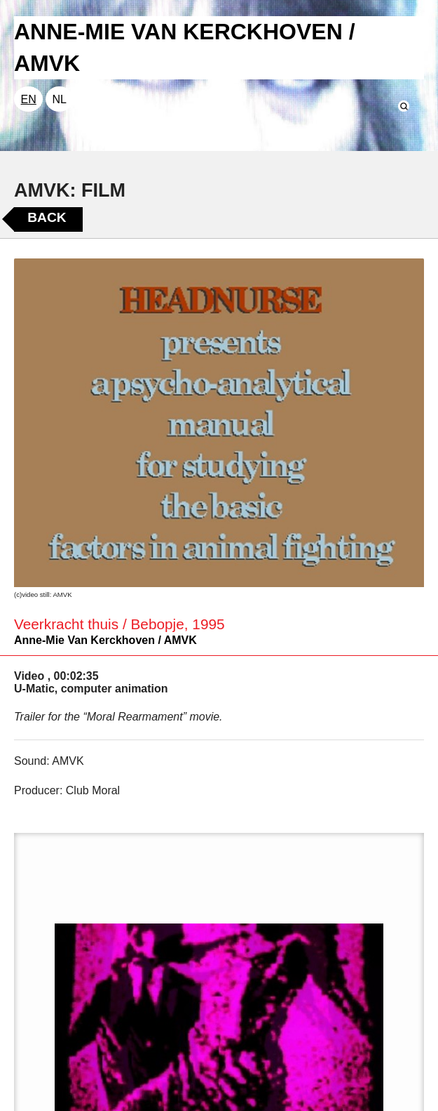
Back (46, 217)
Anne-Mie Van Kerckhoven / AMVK (105, 640)
